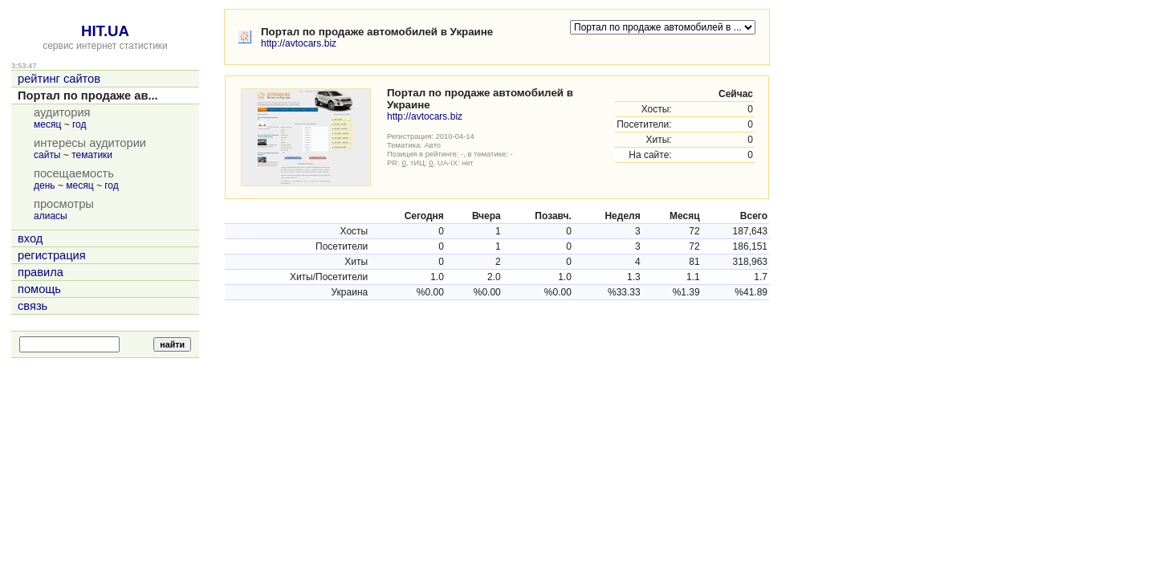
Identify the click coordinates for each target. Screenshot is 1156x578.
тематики (91, 155)
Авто (433, 144)
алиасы (50, 216)
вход (30, 238)
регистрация (52, 255)
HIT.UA (105, 30)
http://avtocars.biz (298, 43)
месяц (47, 124)
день (44, 185)
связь (32, 305)
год (79, 124)
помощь (39, 289)
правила (40, 272)
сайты (47, 155)
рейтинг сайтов (59, 78)
